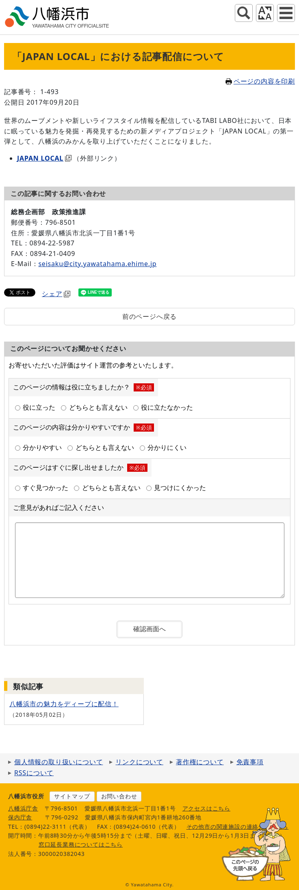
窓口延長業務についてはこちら (81, 844)
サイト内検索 (244, 13)
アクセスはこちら (206, 808)
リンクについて (139, 761)
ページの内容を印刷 (260, 81)
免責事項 (250, 761)
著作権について (200, 761)
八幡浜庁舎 (23, 808)
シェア (56, 293)
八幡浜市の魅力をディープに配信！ (64, 703)
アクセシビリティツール (265, 13)
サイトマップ (72, 796)
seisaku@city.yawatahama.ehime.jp (97, 263)
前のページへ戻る (149, 316)
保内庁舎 (20, 817)
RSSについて (34, 772)
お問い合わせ (119, 796)
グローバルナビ (286, 13)
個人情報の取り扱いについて (58, 761)
